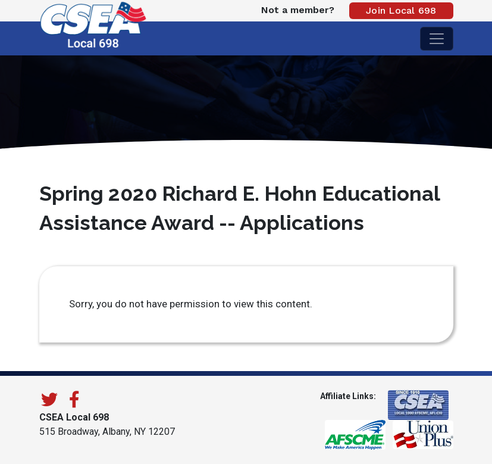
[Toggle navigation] (436, 39)
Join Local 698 (401, 10)
